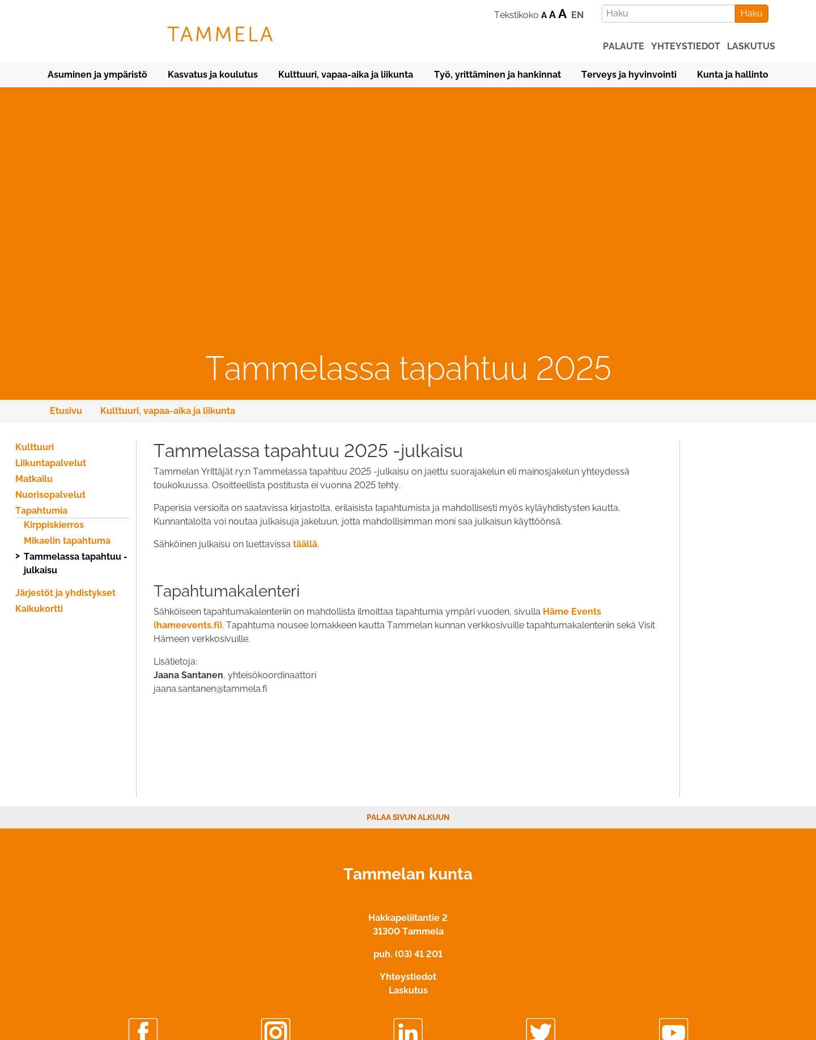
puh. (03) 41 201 (408, 954)
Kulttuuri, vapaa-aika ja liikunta (345, 74)
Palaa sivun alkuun (408, 817)
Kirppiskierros (54, 524)
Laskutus (408, 990)
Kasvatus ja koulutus (213, 74)
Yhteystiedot (408, 976)
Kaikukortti (39, 608)
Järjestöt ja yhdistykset (65, 592)
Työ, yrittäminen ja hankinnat (497, 74)
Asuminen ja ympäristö (97, 74)
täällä (305, 544)
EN (577, 15)
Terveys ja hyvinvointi (629, 74)
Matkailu (34, 479)
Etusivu (66, 410)
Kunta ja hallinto (732, 74)
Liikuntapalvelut (50, 463)
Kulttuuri (34, 447)
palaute (623, 46)
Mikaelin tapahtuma (67, 540)
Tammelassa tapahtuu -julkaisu (76, 563)
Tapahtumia (41, 510)
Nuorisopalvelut (50, 494)
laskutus (751, 46)
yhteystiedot (685, 46)
